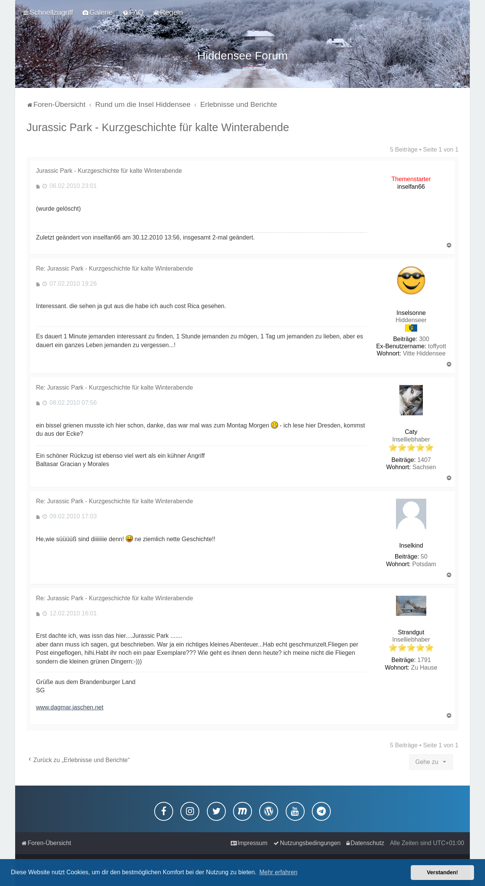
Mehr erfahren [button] (278, 872)
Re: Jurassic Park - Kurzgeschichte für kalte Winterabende (114, 266)
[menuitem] (98, 12)
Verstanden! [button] (442, 872)
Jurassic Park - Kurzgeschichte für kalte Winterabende (158, 125)
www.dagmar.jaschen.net (69, 705)
